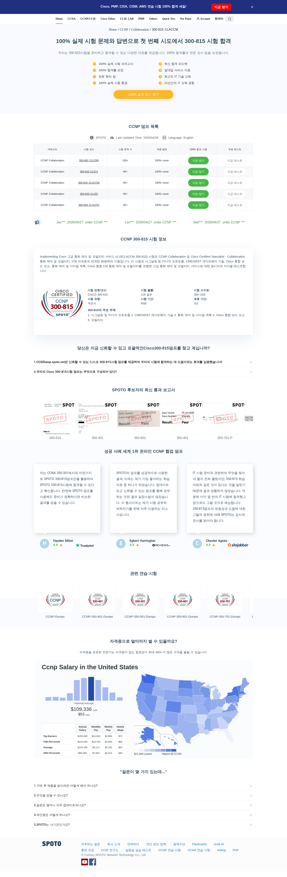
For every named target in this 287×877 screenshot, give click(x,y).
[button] (143, 362)
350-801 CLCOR (89, 160)
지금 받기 (221, 7)
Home (113, 29)
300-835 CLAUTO (89, 204)
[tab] (143, 362)
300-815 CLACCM (88, 182)
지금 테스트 (234, 160)
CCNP (124, 29)
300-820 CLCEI (89, 193)
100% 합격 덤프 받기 (143, 94)
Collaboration (140, 29)
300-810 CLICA (89, 171)
